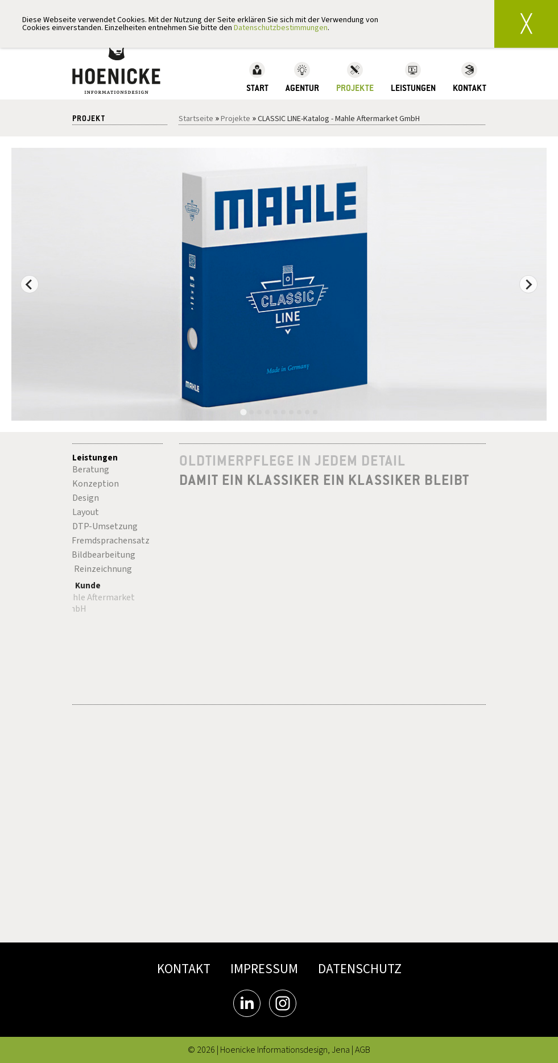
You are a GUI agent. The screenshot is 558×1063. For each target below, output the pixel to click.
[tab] (243, 412)
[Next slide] (528, 284)
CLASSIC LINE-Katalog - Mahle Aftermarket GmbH (339, 118)
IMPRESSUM (264, 969)
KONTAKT (183, 969)
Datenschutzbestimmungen (281, 28)
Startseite (196, 118)
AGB (362, 1050)
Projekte (235, 118)
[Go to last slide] (29, 284)
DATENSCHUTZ (360, 969)
